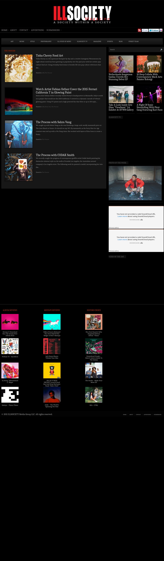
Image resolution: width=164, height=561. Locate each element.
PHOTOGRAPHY (46, 41)
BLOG (121, 41)
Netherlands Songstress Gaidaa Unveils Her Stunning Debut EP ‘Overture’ (120, 78)
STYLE (32, 41)
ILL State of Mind (64, 41)
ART (12, 41)
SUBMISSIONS (53, 30)
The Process (48, 73)
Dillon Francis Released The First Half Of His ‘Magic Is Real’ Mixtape (51, 333)
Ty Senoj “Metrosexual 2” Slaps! (10, 381)
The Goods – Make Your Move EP (93, 381)
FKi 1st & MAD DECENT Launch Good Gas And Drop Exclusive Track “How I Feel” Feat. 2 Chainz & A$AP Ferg (51, 384)
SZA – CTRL (94, 405)
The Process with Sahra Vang (53, 122)
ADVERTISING (37, 30)
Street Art (48, 107)
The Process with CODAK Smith (55, 155)
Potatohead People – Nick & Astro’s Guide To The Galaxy (93, 358)
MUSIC (22, 41)
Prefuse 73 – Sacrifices (10, 357)
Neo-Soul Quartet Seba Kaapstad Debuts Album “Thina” (94, 333)
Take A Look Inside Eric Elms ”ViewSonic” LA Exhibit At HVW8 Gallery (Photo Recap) (121, 108)
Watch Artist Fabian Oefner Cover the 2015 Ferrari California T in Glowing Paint (66, 90)
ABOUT (13, 30)
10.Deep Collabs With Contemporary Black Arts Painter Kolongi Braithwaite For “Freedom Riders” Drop (149, 79)
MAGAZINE (97, 41)
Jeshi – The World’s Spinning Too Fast (52, 406)
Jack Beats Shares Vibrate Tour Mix (52, 357)
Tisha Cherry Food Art (49, 55)
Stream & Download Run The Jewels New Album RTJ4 (9, 333)
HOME (4, 30)
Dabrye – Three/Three (10, 405)
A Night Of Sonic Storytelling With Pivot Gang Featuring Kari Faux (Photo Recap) (149, 108)
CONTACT (24, 30)
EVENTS (110, 41)
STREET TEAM (134, 41)
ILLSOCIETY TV (82, 41)
